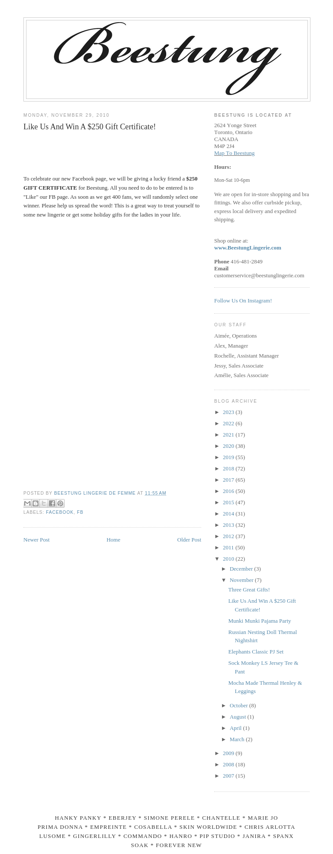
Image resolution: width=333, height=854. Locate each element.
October (239, 705)
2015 (229, 502)
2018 (229, 468)
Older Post (189, 539)
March (238, 739)
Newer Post (36, 539)
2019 (229, 457)
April (236, 728)
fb (80, 512)
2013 (229, 525)
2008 (229, 764)
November (242, 580)
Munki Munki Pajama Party (259, 621)
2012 (229, 536)
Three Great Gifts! (249, 589)
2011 (229, 547)
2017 (229, 479)
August (239, 716)
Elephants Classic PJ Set (255, 651)
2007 (229, 775)
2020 (229, 446)
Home (114, 539)
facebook (60, 512)
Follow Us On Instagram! (243, 300)
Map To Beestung (234, 153)
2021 (229, 434)
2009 (229, 753)
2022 (229, 423)
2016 (229, 491)
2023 (229, 412)
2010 (229, 558)
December (242, 568)
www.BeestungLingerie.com (247, 247)
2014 (229, 513)
